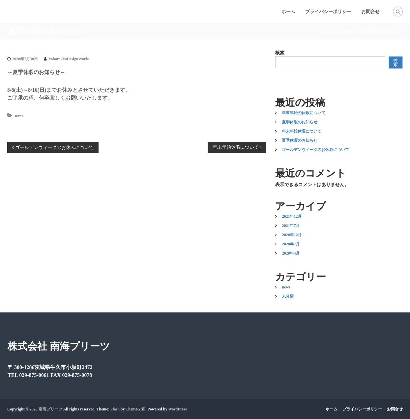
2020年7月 (291, 244)
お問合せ (370, 11)
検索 (279, 52)
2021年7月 (291, 225)
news (349, 31)
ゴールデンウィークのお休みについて (315, 149)
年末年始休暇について (301, 131)
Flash (115, 409)
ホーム (288, 11)
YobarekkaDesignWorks (68, 59)
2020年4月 (291, 253)
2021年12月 (292, 216)
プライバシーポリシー (328, 11)
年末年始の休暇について (303, 113)
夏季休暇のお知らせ (299, 122)
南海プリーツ (50, 409)
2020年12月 (292, 235)
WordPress (177, 409)
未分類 (288, 296)
